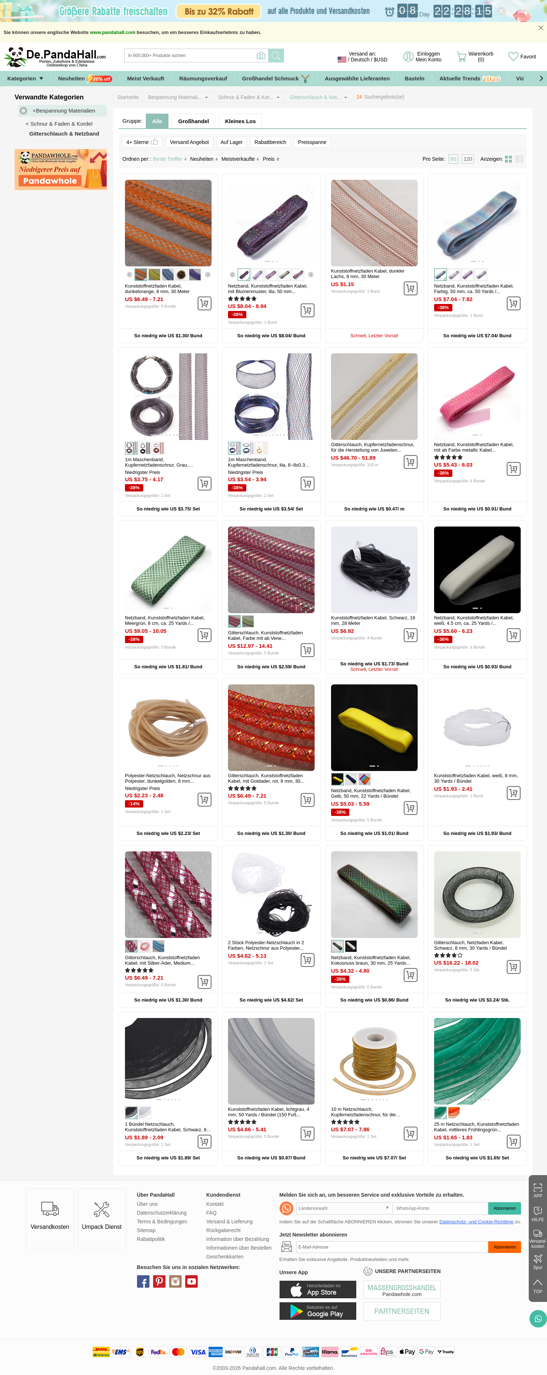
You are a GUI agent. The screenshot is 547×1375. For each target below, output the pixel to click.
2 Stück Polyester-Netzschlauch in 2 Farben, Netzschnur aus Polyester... (266, 945)
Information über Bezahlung (237, 1239)
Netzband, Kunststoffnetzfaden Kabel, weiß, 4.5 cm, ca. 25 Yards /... (474, 620)
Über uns (147, 1204)
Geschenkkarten (225, 1257)
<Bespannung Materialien (64, 110)
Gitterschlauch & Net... (315, 97)
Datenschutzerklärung (162, 1213)
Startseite (128, 97)
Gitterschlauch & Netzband (64, 133)
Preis (271, 159)
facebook (143, 1281)
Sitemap (146, 1230)
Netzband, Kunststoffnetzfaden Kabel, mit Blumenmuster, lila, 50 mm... (268, 288)
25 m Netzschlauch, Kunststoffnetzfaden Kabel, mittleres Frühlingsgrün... (476, 1126)
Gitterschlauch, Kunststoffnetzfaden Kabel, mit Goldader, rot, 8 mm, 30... (266, 778)
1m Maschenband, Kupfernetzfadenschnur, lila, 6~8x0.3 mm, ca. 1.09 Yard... (266, 465)
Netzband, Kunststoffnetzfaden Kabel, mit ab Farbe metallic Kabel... (474, 447)
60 (453, 159)
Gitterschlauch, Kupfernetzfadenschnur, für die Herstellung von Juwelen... (372, 447)
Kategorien (21, 78)
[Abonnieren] (392, 1247)
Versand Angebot (189, 142)
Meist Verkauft (145, 78)
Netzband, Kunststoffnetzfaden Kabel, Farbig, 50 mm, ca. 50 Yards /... (474, 288)
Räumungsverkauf (203, 78)
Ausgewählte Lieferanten (357, 78)
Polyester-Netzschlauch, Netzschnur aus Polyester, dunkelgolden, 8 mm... (167, 778)
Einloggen (428, 56)
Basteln (415, 78)
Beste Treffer (170, 159)
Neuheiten (85, 79)
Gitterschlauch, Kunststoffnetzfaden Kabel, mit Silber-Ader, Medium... (162, 960)
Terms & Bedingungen (162, 1221)
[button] (541, 78)
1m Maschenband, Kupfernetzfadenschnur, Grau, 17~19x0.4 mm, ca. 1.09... (156, 465)
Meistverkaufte (240, 159)
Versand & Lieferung (229, 1221)
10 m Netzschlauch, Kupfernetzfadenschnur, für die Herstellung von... (363, 1114)
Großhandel (193, 121)
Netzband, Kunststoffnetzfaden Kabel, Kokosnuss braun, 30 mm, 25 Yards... (371, 960)
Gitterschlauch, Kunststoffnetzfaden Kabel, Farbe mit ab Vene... (265, 635)
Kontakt (215, 1204)
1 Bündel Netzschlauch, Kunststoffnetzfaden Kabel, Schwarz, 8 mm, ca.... (165, 1129)
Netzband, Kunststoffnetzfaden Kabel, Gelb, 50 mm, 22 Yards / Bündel (371, 793)
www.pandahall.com (112, 32)
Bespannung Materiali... (175, 97)
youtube (191, 1281)
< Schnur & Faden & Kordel (59, 124)
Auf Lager (232, 142)
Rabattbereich (270, 142)
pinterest (159, 1281)
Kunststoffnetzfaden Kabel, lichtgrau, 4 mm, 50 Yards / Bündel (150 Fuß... (268, 1111)
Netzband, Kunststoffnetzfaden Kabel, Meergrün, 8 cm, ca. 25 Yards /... (165, 620)
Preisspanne (312, 142)
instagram (175, 1281)
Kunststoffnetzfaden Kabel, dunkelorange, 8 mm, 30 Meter (157, 288)
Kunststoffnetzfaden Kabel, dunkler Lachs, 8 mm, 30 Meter (367, 273)
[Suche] (226, 55)
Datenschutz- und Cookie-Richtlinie (476, 1221)
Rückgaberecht (223, 1230)
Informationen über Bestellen (239, 1248)
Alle (157, 121)
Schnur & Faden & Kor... (245, 97)
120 (468, 159)
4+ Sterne (142, 141)
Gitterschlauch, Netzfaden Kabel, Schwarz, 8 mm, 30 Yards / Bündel (470, 945)
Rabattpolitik (151, 1239)
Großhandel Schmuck (276, 79)
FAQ (211, 1213)
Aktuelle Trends (470, 79)
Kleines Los (240, 121)
